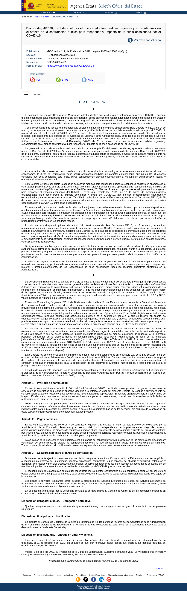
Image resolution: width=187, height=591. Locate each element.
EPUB (65, 79)
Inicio (37, 17)
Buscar (46, 17)
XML (90, 79)
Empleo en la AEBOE (155, 575)
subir (160, 568)
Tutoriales (140, 575)
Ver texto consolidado (147, 40)
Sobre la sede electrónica (44, 575)
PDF (38, 79)
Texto (26, 94)
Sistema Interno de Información (120, 575)
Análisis (38, 94)
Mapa (59, 575)
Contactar (27, 575)
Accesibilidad (81, 575)
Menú (141, 12)
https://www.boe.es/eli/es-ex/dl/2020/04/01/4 (70, 65)
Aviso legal (68, 575)
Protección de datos (97, 575)
